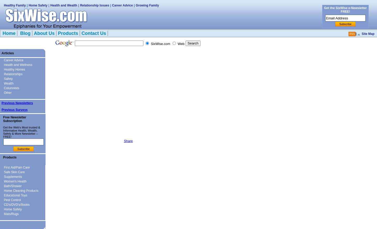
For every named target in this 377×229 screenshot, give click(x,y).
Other (8, 93)
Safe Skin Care (14, 172)
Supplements (13, 177)
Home (9, 33)
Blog (25, 33)
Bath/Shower (13, 186)
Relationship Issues (94, 5)
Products (68, 33)
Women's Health (15, 181)
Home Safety (38, 5)
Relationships (13, 74)
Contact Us (94, 33)
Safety (8, 79)
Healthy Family (15, 5)
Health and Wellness (18, 65)
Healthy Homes (14, 69)
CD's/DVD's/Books (16, 205)
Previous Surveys (15, 110)
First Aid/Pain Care (17, 167)
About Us (44, 33)
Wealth (8, 83)
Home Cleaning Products (21, 191)
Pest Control (12, 200)
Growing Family (147, 5)
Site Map (368, 34)
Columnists (11, 88)
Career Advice (122, 5)
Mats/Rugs (11, 214)
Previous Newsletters (17, 103)
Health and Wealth (63, 5)
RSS (352, 34)
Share (128, 141)
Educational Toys (15, 195)
